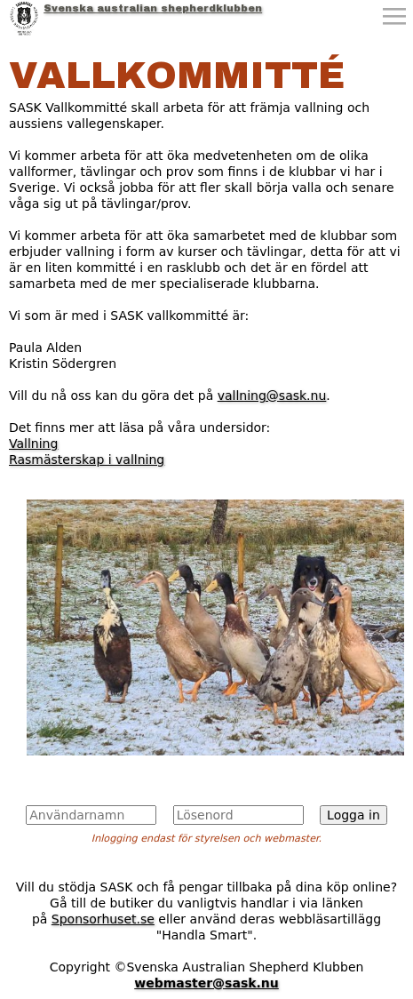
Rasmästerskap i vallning (86, 459)
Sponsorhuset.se (103, 919)
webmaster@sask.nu (206, 983)
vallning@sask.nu (272, 395)
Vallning (33, 443)
